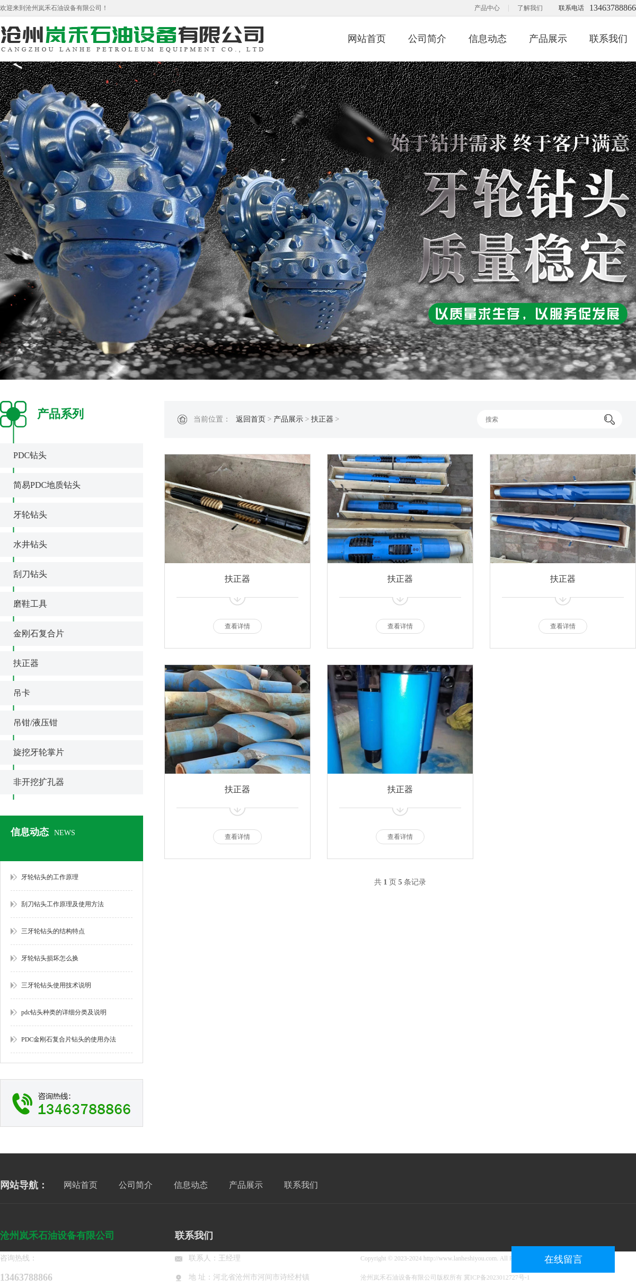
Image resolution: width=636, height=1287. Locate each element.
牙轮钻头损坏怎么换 (49, 958)
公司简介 (427, 38)
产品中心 (487, 8)
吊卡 (21, 692)
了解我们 (530, 8)
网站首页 (367, 38)
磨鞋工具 (30, 603)
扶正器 (26, 663)
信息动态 (488, 38)
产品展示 (548, 38)
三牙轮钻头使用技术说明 (56, 985)
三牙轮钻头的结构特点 (53, 931)
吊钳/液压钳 (35, 722)
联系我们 (608, 38)
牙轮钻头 (30, 514)
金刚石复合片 (38, 633)
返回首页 (251, 419)
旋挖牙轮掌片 (38, 752)
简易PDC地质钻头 (47, 484)
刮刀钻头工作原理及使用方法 (62, 904)
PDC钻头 (30, 455)
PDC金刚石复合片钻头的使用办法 (68, 1039)
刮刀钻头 (30, 574)
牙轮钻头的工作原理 (49, 877)
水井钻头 (30, 544)
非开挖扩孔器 (38, 781)
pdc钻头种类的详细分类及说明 (64, 1012)
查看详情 (237, 626)
